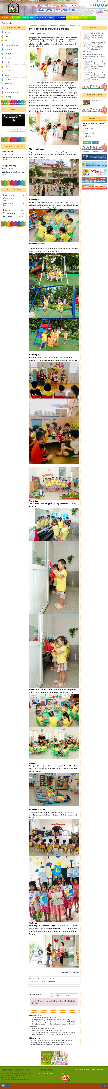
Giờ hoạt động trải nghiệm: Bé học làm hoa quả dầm (49, 1022)
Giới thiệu (16, 18)
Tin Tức (25, 18)
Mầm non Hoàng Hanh (72, 972)
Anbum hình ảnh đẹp (97, 100)
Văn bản (83, 18)
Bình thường (88, 134)
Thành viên (8, 58)
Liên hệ (92, 18)
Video (32, 18)
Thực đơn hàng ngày (45, 18)
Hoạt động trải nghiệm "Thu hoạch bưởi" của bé (47, 1034)
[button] (13, 120)
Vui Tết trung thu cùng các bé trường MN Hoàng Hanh (49, 1040)
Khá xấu (87, 136)
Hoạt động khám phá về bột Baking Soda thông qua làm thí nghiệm (54, 1024)
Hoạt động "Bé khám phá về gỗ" (42, 1030)
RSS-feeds (8, 84)
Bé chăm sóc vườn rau (39, 1028)
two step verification (11, 92)
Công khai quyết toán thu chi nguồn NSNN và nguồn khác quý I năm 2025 (94, 56)
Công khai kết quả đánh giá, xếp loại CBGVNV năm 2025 (97, 35)
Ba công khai (72, 18)
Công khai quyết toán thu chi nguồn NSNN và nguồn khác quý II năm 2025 (98, 65)
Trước (13, 130)
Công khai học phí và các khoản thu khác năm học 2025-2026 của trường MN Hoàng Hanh (94, 47)
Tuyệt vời (87, 131)
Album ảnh (60, 18)
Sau (22, 130)
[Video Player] (13, 120)
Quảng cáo (8, 75)
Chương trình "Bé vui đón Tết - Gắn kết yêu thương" (49, 1032)
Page (6, 88)
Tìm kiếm (8, 79)
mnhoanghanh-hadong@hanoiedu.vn (17, 1079)
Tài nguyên (8, 54)
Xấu (85, 139)
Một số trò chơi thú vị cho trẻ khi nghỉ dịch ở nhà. (47, 1045)
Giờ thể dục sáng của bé (40, 1018)
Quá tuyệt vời (88, 128)
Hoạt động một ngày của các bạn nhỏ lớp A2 (46, 1020)
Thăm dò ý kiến (10, 71)
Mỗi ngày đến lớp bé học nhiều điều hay (44, 1043)
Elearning (8, 97)
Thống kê (8, 66)
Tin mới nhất (94, 27)
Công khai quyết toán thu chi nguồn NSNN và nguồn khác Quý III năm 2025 (98, 76)
